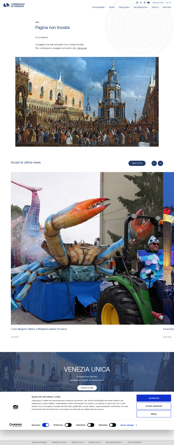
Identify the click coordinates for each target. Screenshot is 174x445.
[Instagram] (137, 2)
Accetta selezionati (154, 421)
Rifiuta (154, 429)
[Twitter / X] (145, 2)
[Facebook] (141, 2)
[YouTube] (148, 2)
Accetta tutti (154, 413)
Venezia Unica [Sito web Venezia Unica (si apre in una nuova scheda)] (157, 3)
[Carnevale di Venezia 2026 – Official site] (14, 5)
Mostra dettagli (127, 440)
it (170, 3)
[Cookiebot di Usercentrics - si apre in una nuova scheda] (15, 440)
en (167, 3)
